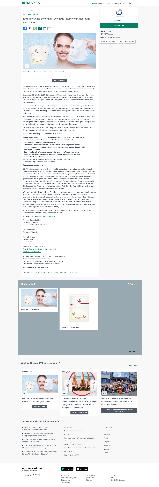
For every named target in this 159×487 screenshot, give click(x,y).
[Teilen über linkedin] (44, 28)
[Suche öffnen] (130, 3)
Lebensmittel (106, 47)
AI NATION (68, 451)
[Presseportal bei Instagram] (38, 475)
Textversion (90, 477)
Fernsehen (108, 427)
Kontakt (113, 475)
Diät (121, 42)
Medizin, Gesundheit (108, 42)
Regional (109, 3)
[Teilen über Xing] (40, 28)
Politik (106, 438)
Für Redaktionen (92, 475)
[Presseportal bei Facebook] (33, 475)
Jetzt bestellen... (59, 80)
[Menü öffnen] (136, 3)
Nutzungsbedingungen (69, 477)
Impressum (65, 475)
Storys (94, 3)
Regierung (107, 441)
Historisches (108, 434)
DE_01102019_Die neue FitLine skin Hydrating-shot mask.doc (54, 272)
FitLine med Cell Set (79, 412)
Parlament (107, 445)
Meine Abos (119, 3)
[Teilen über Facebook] (25, 28)
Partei (106, 452)
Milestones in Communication (74, 430)
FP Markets (68, 427)
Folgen (119, 25)
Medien (106, 449)
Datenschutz (65, 480)
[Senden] (49, 28)
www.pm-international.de (46, 216)
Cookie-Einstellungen (118, 480)
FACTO (67, 434)
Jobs (112, 477)
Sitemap (89, 480)
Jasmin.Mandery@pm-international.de (42, 249)
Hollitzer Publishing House (73, 444)
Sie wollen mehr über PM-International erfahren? (119, 410)
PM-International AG (30, 14)
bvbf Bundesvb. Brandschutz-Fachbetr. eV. (79, 447)
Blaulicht (101, 3)
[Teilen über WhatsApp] (35, 28)
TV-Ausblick (108, 430)
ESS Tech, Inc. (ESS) (72, 455)
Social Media (66, 482)
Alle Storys (119, 20)
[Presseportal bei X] (35, 475)
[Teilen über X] (30, 28)
